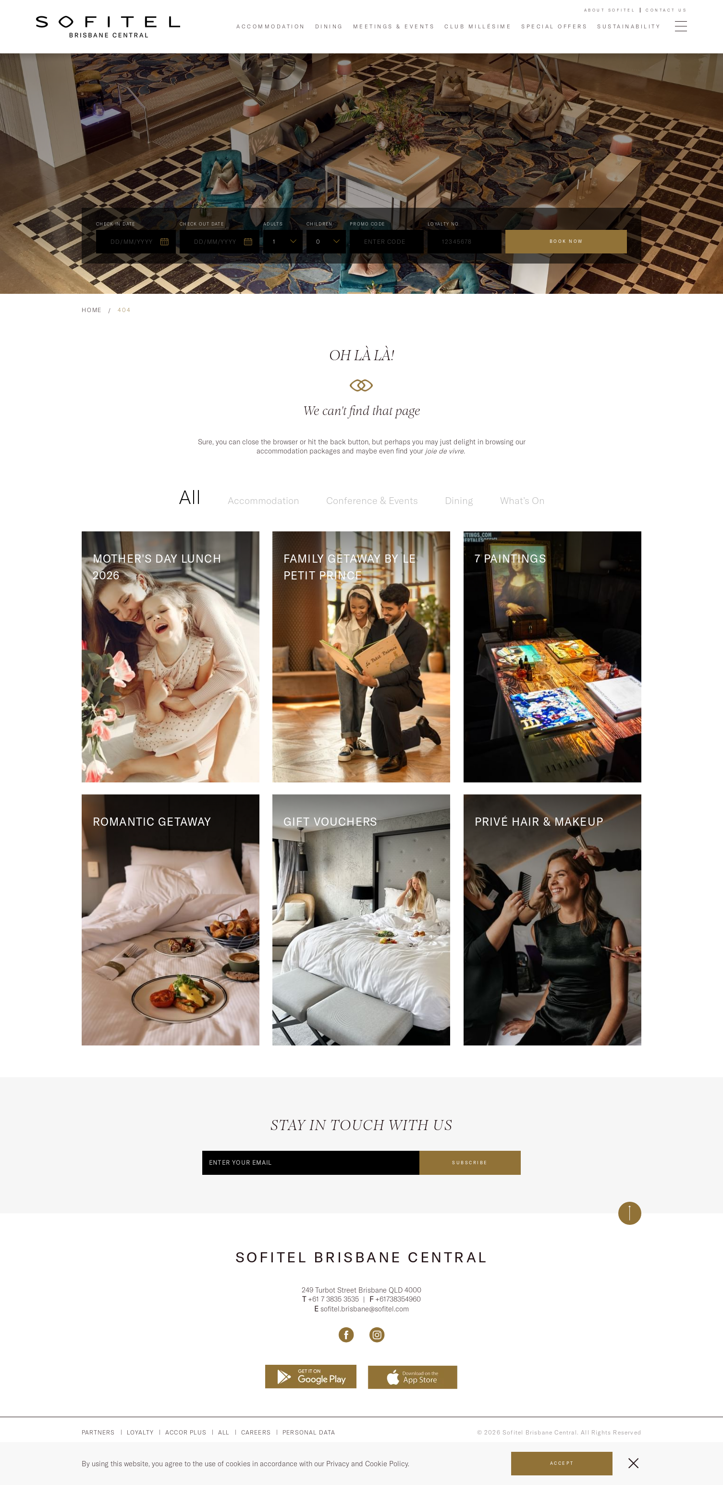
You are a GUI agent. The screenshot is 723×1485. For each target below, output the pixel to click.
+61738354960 (398, 1301)
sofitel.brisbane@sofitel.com (364, 1310)
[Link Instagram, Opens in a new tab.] (377, 1336)
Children (319, 224)
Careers (256, 1434)
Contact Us (666, 10)
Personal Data (309, 1434)
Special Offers (554, 26)
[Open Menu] (681, 26)
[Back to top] (629, 1213)
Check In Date (115, 224)
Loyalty (140, 1434)
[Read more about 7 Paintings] (552, 656)
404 (124, 310)
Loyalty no (443, 224)
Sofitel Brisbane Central (361, 1257)
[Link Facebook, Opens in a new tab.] (346, 1336)
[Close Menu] (633, 1463)
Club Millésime (478, 26)
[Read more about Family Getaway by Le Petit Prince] (361, 656)
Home (92, 310)
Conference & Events (372, 500)
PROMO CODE (367, 224)
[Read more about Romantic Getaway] (170, 919)
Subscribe (470, 1162)
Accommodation (271, 26)
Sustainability (629, 26)
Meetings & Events (394, 26)
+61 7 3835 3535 (334, 1301)
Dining (329, 26)
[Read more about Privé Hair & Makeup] (552, 919)
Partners (98, 1434)
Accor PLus (186, 1434)
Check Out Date (202, 224)
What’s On (522, 500)
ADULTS (273, 224)
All (190, 496)
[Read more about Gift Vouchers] (361, 919)
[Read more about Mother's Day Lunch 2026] (170, 656)
